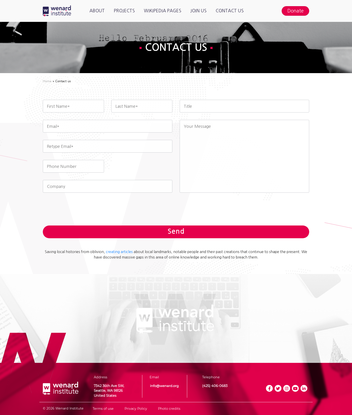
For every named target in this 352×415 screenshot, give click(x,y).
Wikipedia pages (162, 11)
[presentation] (176, 211)
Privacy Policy (136, 409)
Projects (124, 11)
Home (47, 81)
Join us (198, 11)
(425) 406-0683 (214, 386)
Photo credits (169, 409)
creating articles (119, 252)
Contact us (230, 11)
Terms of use (103, 409)
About (97, 11)
